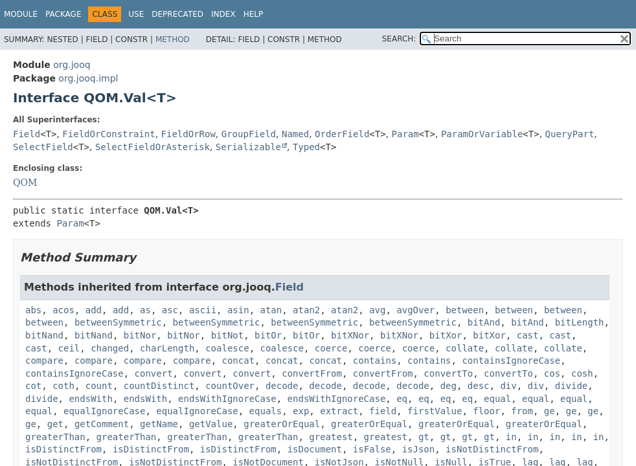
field (382, 411)
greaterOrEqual (282, 424)
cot (33, 386)
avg (377, 310)
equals (265, 411)
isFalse (372, 449)
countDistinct (159, 386)
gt (423, 437)
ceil (69, 348)
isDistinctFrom (63, 449)
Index (223, 14)
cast (528, 335)
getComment (101, 424)
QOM (25, 182)
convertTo (448, 373)
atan (271, 310)
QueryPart (570, 134)
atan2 (306, 310)
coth (63, 386)
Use (136, 14)
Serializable (248, 147)
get (55, 424)
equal (497, 399)
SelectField (43, 147)
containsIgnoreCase (511, 360)
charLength (167, 348)
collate (465, 348)
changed (110, 348)
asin (238, 310)
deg (448, 386)
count (99, 386)
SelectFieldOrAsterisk (152, 147)
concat (238, 360)
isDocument (315, 449)
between (465, 310)
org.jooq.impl (88, 78)
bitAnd (484, 322)
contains (374, 360)
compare (44, 360)
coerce (331, 348)
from (522, 411)
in (511, 437)
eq (401, 399)
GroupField (248, 134)
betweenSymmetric (118, 322)
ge (549, 411)
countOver (230, 386)
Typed (306, 147)
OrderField (342, 134)
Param (405, 134)
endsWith (90, 399)
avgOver (415, 310)
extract (339, 411)
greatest (330, 437)
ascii (202, 310)
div (508, 386)
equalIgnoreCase (104, 411)
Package (63, 14)
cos (552, 373)
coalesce (227, 348)
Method (172, 39)
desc (479, 386)
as (145, 310)
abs (33, 310)
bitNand (44, 335)
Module (21, 14)
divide (571, 386)
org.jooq (71, 65)
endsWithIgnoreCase (227, 399)
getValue (211, 424)
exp (301, 411)
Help (254, 14)
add (93, 310)
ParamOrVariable (482, 134)
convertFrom (312, 373)
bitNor (140, 335)
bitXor (445, 335)
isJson (418, 449)
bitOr (268, 335)
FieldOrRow (188, 134)
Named (295, 134)
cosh (582, 373)
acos (63, 310)
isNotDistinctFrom (492, 449)
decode (282, 386)
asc (170, 310)
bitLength (579, 322)
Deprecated (177, 14)
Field (26, 134)
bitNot (227, 335)
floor (486, 411)
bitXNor (350, 335)
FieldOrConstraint (108, 134)
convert (154, 373)
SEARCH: (399, 38)
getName (159, 424)
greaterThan (55, 437)
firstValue (434, 411)
